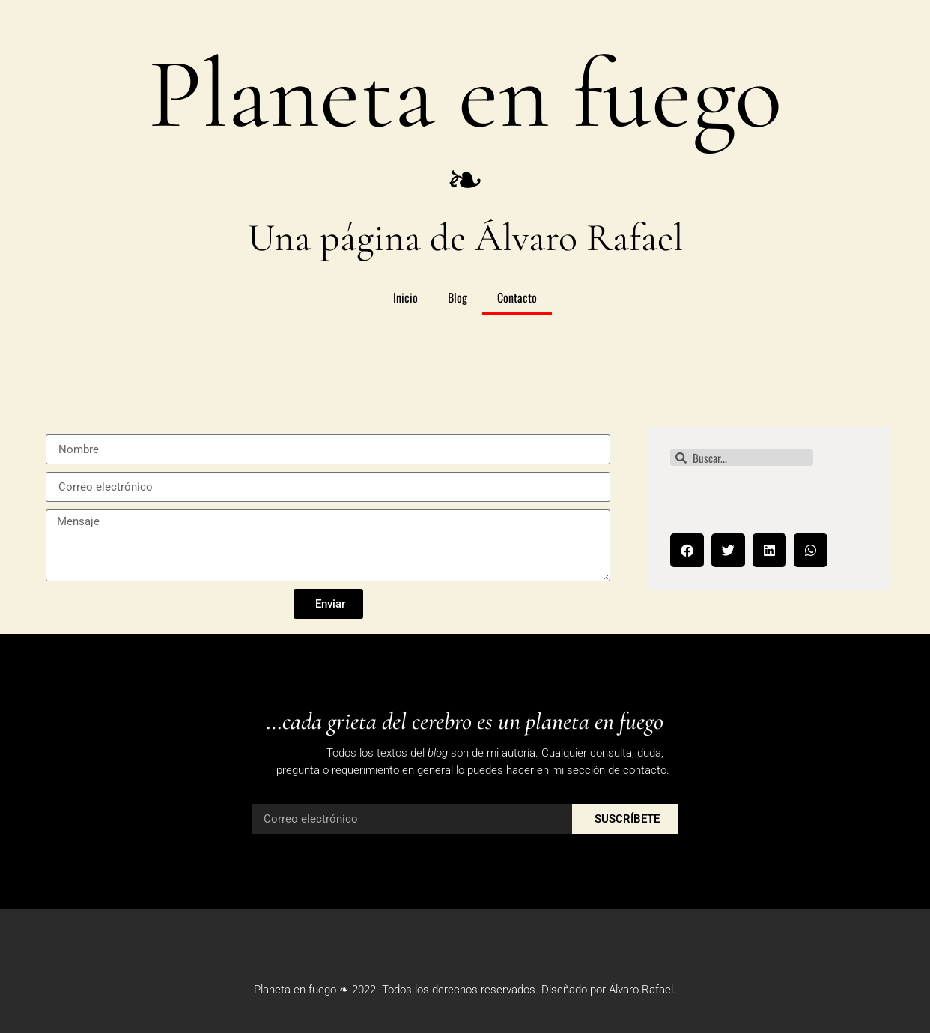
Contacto (517, 297)
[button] (687, 550)
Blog (457, 297)
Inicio (405, 297)
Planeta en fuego (465, 94)
